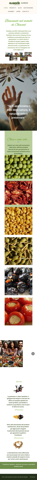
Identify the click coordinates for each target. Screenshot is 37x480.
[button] (3, 353)
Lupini (18, 11)
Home (6, 8)
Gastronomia (28, 8)
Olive (20, 8)
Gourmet (11, 11)
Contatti (25, 11)
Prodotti (13, 8)
